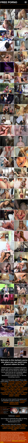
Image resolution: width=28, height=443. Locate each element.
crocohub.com (4, 388)
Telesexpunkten (14, 404)
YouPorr (25, 381)
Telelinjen (6, 402)
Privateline (23, 400)
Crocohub (19, 381)
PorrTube (12, 381)
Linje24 (11, 395)
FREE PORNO (8, 2)
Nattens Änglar (14, 402)
